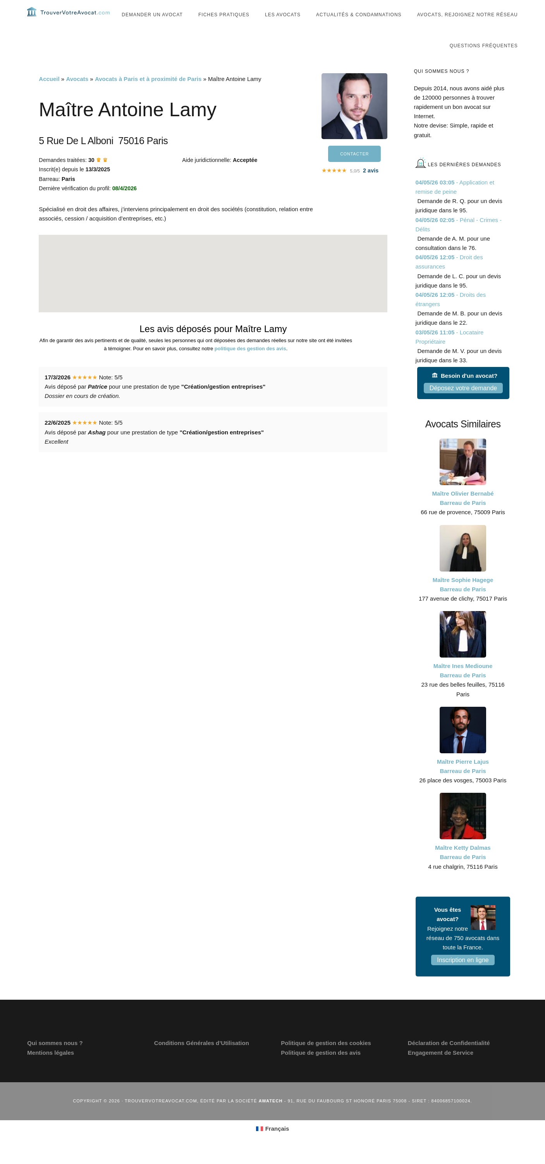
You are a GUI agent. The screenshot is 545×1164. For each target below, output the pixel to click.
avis (370, 187)
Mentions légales (50, 1068)
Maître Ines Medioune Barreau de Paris (463, 686)
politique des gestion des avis (250, 364)
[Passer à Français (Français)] (272, 1144)
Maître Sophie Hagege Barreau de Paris (463, 600)
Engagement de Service (440, 1068)
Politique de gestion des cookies (326, 1058)
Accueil (49, 94)
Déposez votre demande (463, 403)
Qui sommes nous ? (55, 1058)
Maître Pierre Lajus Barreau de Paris (463, 782)
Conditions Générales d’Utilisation (201, 1058)
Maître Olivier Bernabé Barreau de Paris (462, 514)
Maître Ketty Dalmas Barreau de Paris (462, 868)
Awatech (271, 1116)
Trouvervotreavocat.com (73, 19)
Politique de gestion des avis (321, 1068)
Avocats (77, 94)
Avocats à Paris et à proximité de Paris (148, 94)
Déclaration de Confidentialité (449, 1058)
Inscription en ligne (462, 975)
